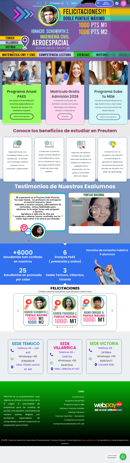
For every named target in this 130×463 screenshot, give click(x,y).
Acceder (65, 133)
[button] (13, 232)
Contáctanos (78, 413)
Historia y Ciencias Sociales (72, 425)
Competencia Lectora (74, 437)
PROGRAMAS (56, 4)
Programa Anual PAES (74, 417)
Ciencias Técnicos (76, 429)
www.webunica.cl (89, 457)
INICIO (39, 4)
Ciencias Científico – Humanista (69, 433)
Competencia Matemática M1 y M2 (68, 440)
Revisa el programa (22, 121)
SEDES (74, 4)
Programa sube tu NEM (74, 421)
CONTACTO (89, 4)
